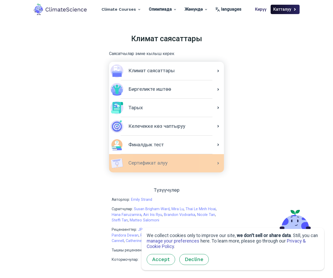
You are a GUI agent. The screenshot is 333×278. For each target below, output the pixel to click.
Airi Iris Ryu (152, 215)
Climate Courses (121, 9)
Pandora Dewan (125, 235)
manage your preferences (173, 241)
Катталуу (285, 9)
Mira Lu (177, 209)
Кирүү (260, 9)
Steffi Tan (120, 220)
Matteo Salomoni (144, 220)
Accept (161, 259)
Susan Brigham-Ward (152, 209)
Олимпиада (162, 9)
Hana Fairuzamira (126, 215)
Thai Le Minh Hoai (201, 209)
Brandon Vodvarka (179, 215)
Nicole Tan (206, 215)
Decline (194, 259)
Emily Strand (141, 199)
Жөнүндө (196, 9)
